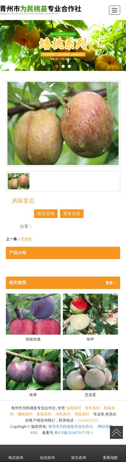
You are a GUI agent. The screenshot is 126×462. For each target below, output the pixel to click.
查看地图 (110, 453)
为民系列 (62, 414)
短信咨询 (47, 453)
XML (34, 433)
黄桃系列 (44, 414)
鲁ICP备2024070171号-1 (73, 433)
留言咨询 (45, 213)
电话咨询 (15, 453)
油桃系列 (73, 408)
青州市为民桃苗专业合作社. (71, 426)
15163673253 (87, 420)
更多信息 (71, 213)
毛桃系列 (81, 414)
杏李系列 (92, 408)
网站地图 (105, 426)
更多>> (111, 283)
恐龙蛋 (26, 239)
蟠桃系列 (25, 414)
